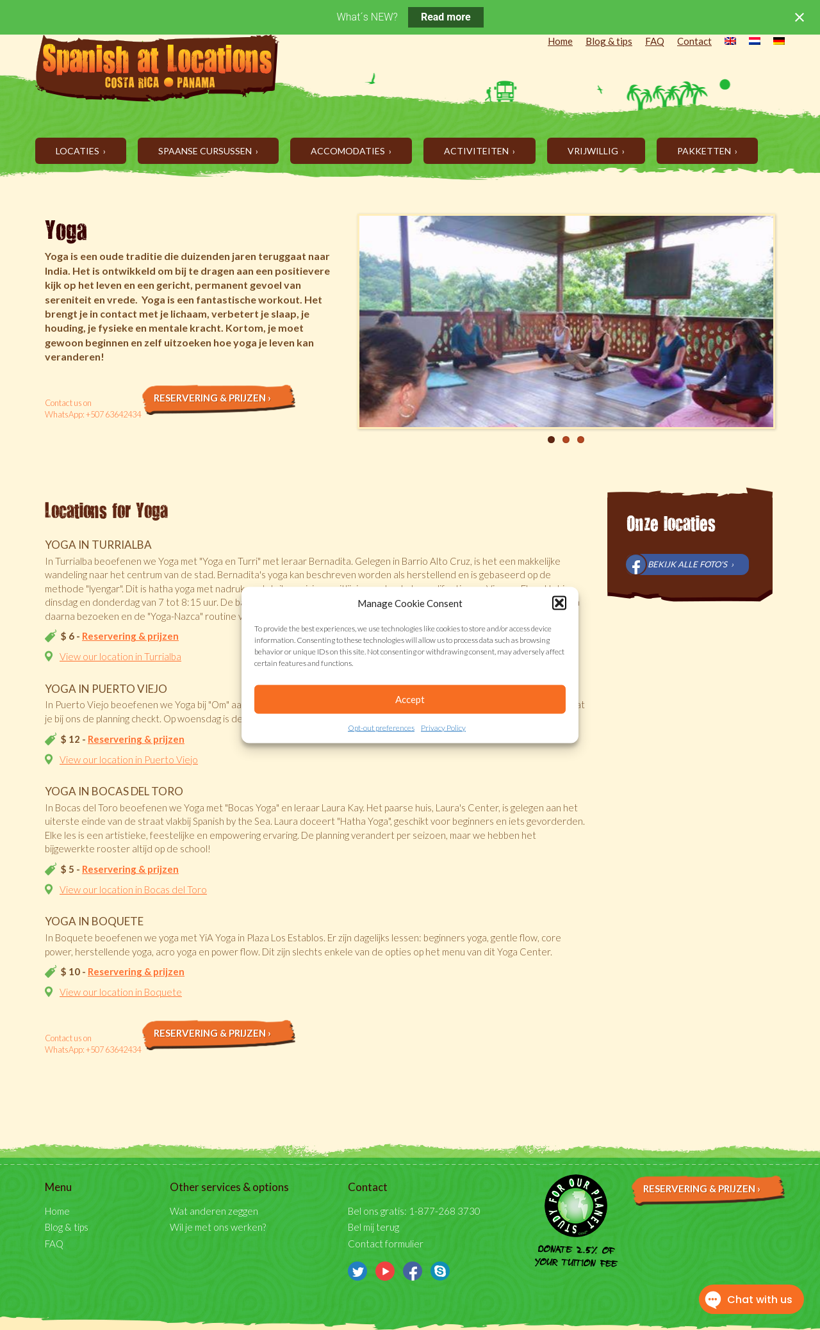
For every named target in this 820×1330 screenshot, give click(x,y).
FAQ (654, 41)
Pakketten (705, 150)
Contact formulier (385, 1243)
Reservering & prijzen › (212, 397)
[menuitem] (724, 42)
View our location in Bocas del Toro (133, 889)
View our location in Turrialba (120, 656)
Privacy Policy (443, 728)
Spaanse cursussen (206, 150)
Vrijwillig (594, 150)
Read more (446, 17)
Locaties (78, 150)
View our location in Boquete (121, 992)
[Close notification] (799, 17)
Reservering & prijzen (130, 636)
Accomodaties (349, 150)
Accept (410, 699)
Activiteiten (477, 150)
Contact (694, 41)
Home (560, 41)
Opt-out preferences (381, 728)
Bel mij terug (373, 1227)
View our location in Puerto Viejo (129, 759)
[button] (559, 603)
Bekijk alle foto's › (691, 564)
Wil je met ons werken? (218, 1227)
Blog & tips (609, 41)
